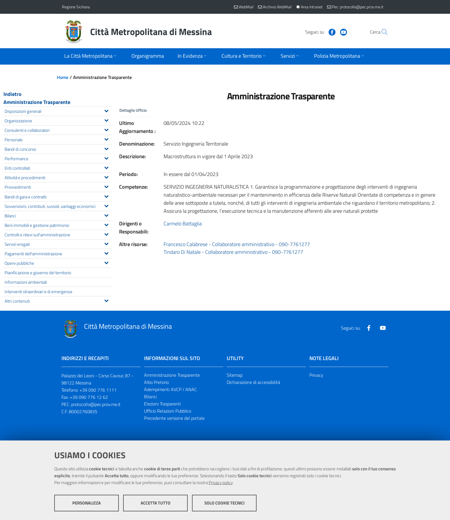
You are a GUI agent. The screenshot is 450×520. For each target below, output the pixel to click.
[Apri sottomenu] (91, 56)
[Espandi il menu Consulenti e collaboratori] (106, 129)
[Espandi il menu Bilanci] (106, 214)
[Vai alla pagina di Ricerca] (381, 32)
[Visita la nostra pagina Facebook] (319, 31)
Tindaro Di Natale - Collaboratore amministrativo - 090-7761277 (233, 252)
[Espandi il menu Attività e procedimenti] (106, 176)
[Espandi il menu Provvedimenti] (106, 186)
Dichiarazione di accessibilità (253, 382)
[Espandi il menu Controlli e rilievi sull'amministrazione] (106, 233)
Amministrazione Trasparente (36, 102)
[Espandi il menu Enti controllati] (106, 167)
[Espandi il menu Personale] (106, 138)
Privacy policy (220, 482)
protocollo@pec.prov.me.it (96, 404)
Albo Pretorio (156, 382)
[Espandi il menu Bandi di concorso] (106, 148)
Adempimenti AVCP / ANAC (170, 389)
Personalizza (86, 503)
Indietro (12, 94)
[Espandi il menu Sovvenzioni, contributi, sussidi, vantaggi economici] (106, 205)
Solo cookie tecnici (224, 503)
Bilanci (150, 396)
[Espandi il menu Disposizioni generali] (106, 110)
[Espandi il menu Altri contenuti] (106, 300)
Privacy (316, 375)
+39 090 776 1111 (98, 389)
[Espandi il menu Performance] (106, 157)
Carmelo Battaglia (183, 223)
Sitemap (235, 375)
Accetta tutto (155, 503)
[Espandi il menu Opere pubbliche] (106, 262)
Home (62, 77)
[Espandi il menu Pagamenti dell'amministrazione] (106, 252)
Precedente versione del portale (174, 418)
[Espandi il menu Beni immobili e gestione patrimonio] (106, 224)
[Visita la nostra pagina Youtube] (330, 31)
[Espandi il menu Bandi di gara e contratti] (106, 195)
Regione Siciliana (76, 7)
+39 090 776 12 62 (89, 397)
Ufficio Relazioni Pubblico (167, 410)
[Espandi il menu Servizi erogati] (106, 243)
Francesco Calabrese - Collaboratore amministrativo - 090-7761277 (237, 244)
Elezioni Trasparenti (162, 403)
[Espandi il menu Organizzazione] (106, 119)
